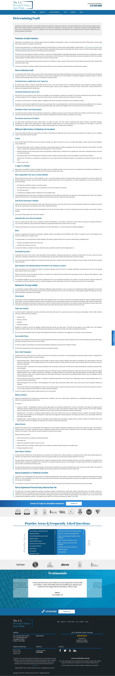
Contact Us (74, 503)
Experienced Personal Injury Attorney (35, 487)
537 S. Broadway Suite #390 (20, 637)
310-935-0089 (96, 5)
